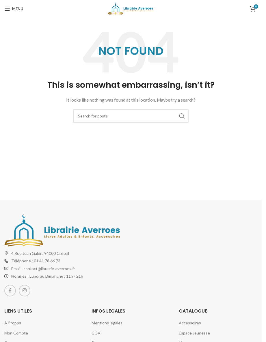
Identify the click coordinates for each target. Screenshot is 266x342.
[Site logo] (131, 8)
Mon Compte (16, 332)
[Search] (131, 116)
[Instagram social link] (24, 290)
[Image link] (62, 229)
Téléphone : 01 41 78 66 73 (35, 260)
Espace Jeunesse (194, 332)
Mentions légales (107, 322)
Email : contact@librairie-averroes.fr (43, 268)
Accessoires (190, 322)
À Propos (12, 322)
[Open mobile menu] (13, 8)
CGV (96, 332)
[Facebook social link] (10, 290)
